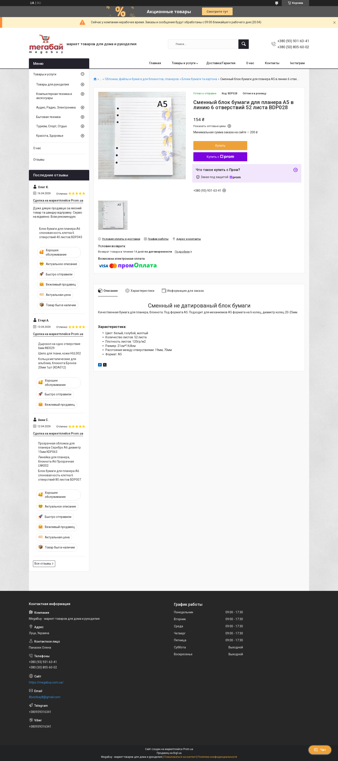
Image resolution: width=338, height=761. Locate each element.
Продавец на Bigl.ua (169, 753)
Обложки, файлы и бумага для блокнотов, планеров (142, 79)
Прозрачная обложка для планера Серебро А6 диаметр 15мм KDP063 (59, 447)
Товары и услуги (184, 63)
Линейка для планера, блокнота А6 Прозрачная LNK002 (56, 461)
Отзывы (38, 159)
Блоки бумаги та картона (199, 79)
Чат (320, 750)
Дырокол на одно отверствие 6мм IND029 (59, 346)
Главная (155, 63)
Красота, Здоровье (49, 135)
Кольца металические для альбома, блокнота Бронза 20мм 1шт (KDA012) (57, 363)
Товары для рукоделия (52, 84)
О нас (250, 63)
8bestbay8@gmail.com (44, 697)
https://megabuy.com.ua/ (46, 682)
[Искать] (243, 44)
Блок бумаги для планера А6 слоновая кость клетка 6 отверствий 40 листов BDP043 (60, 233)
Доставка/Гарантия (220, 63)
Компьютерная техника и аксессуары (54, 96)
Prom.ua (188, 749)
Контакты (272, 63)
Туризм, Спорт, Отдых (51, 126)
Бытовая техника (48, 117)
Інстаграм (297, 63)
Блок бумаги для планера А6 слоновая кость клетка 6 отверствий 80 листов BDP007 (59, 475)
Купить (220, 145)
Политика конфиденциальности (217, 756)
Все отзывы (42, 563)
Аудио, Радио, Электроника (56, 107)
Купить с (220, 157)
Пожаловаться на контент (180, 756)
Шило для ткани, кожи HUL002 (59, 353)
